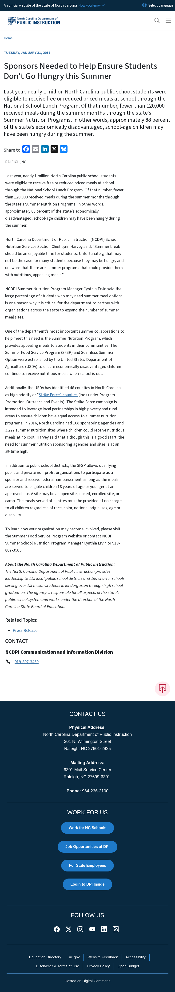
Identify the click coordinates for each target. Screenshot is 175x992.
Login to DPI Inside (88, 884)
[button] (153, 20)
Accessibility (136, 957)
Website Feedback (103, 957)
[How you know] (91, 5)
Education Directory (45, 957)
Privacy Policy (98, 966)
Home (8, 38)
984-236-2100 (95, 791)
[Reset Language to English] (144, 5)
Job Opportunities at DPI (87, 847)
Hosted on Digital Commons (87, 981)
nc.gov (74, 957)
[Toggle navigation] (168, 20)
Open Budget (128, 966)
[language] (161, 5)
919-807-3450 (27, 662)
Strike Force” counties (58, 395)
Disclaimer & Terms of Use (57, 966)
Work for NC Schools (87, 828)
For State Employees (87, 865)
